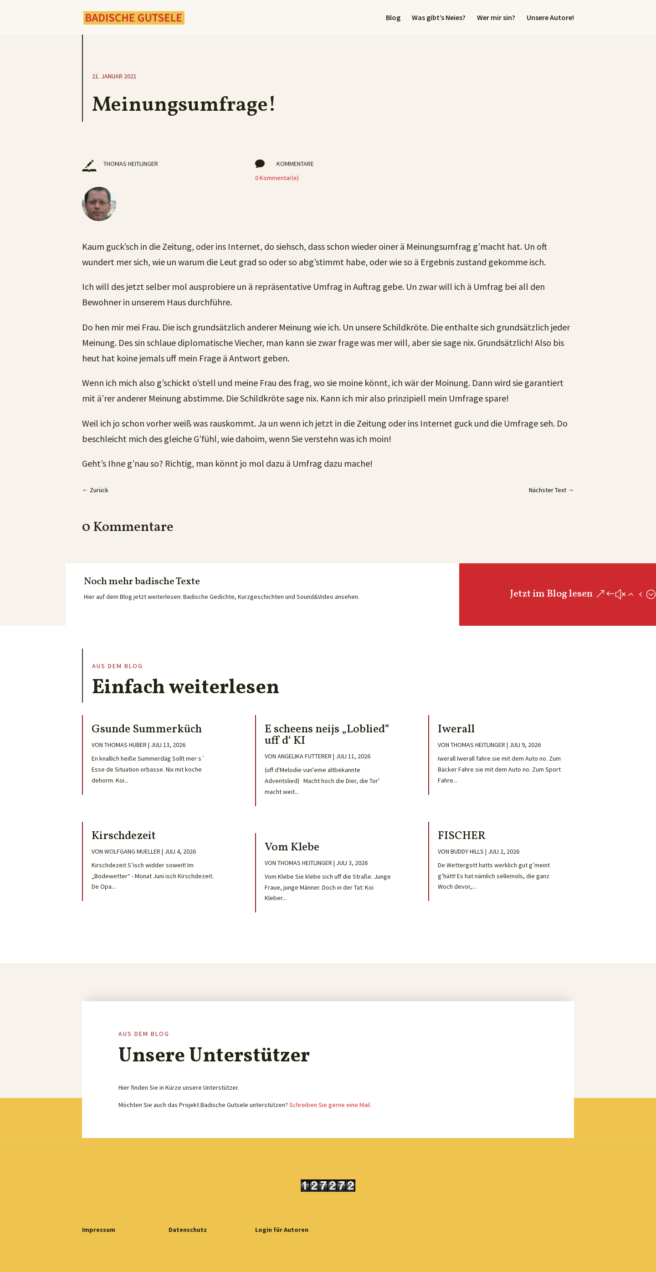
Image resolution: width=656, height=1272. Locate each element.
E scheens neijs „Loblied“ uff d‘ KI (327, 735)
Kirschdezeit (124, 836)
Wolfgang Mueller (132, 851)
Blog (393, 18)
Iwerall (456, 729)
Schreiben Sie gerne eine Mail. (330, 1105)
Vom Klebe (292, 847)
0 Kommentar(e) (277, 178)
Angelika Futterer (304, 756)
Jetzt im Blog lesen (551, 594)
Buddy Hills (467, 851)
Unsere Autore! (550, 18)
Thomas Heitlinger (304, 863)
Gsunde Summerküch (149, 729)
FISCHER (462, 836)
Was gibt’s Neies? (439, 18)
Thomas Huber (125, 745)
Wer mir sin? (496, 18)
